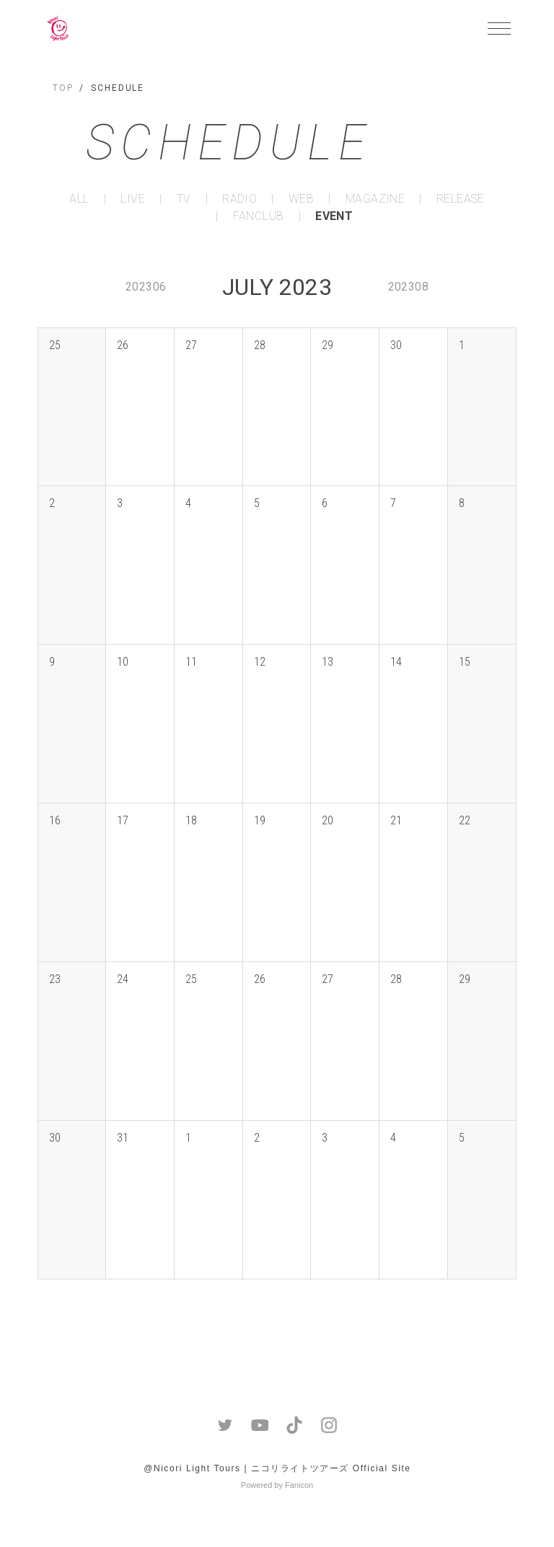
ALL (79, 199)
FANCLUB (258, 216)
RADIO (239, 199)
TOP (63, 88)
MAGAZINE (375, 199)
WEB (301, 199)
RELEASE (460, 199)
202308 (408, 287)
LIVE (132, 199)
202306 (146, 287)
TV (184, 199)
